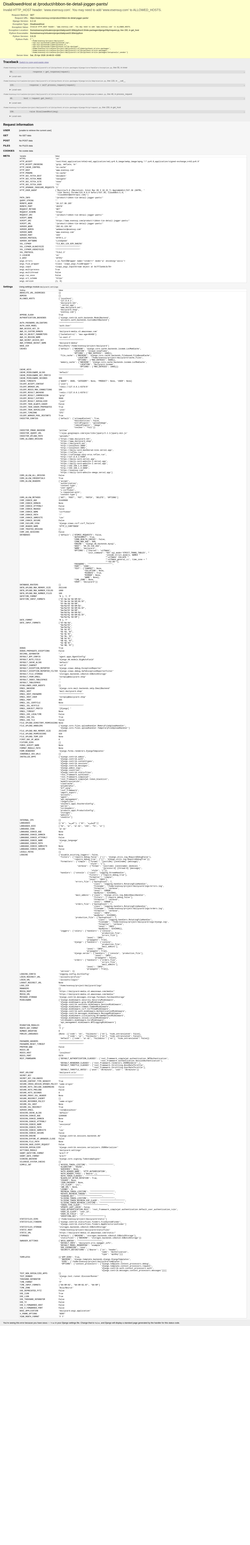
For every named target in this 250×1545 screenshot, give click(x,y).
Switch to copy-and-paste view (34, 65)
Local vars (16, 79)
